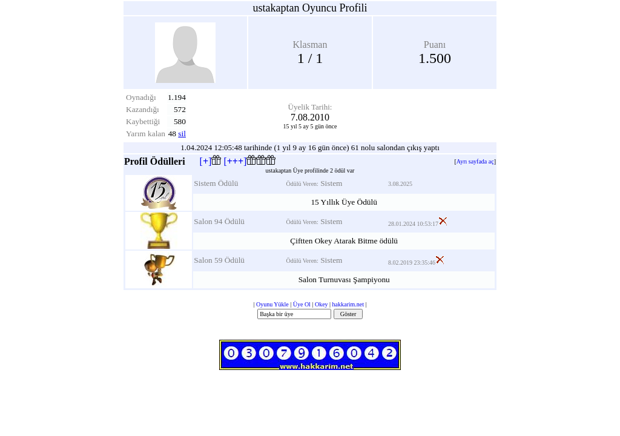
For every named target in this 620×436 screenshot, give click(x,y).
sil (182, 133)
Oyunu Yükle (272, 304)
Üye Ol (302, 304)
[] (211, 161)
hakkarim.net (348, 304)
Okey (321, 304)
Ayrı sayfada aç (475, 161)
